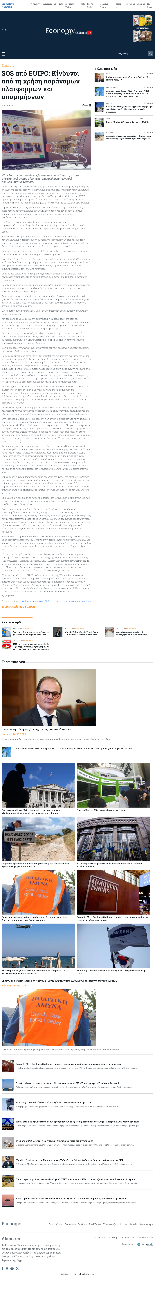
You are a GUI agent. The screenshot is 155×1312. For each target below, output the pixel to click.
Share (86, 105)
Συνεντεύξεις (110, 1224)
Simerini (47, 4)
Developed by (137, 1244)
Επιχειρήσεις (56, 1224)
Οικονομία (70, 1224)
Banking (82, 1224)
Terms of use (127, 1237)
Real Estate (95, 1224)
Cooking (141, 4)
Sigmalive (35, 4)
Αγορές (133, 1224)
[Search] (131, 53)
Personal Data (146, 1237)
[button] (3, 54)
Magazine (130, 4)
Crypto (123, 1224)
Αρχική (112, 1237)
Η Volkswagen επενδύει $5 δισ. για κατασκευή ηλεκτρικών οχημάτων (55, 601)
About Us (99, 1237)
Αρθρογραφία (146, 1224)
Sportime (58, 4)
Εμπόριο (8, 65)
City (83, 4)
